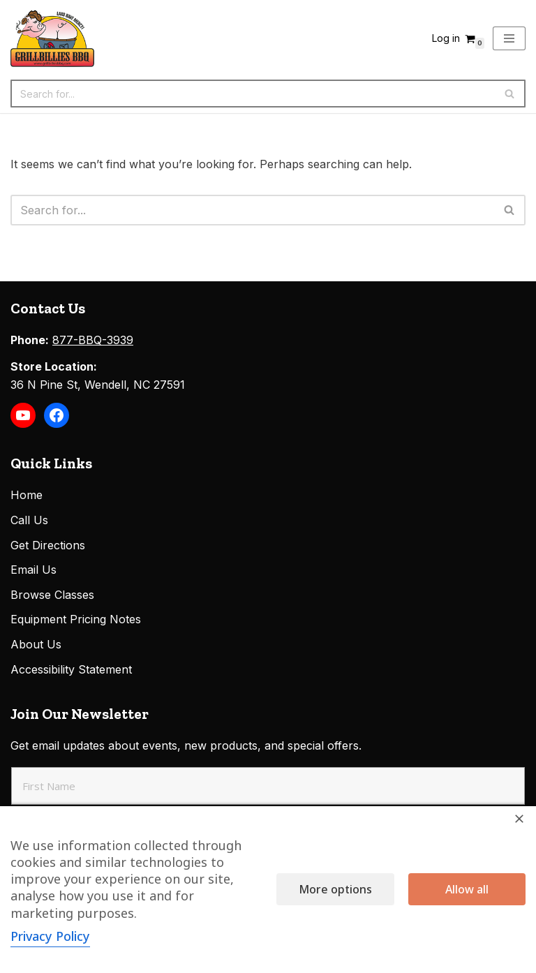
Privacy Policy (50, 936)
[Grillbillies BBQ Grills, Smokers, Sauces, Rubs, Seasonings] (52, 38)
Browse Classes (52, 595)
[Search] (252, 93)
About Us (35, 644)
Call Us (29, 520)
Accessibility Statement (71, 669)
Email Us (33, 570)
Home (26, 495)
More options (335, 889)
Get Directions (47, 545)
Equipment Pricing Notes (75, 619)
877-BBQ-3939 (92, 340)
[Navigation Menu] (509, 38)
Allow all (467, 889)
